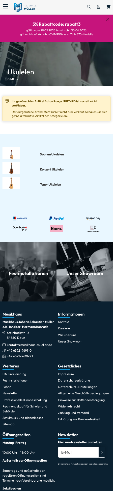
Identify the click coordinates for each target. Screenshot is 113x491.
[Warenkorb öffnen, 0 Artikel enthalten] (109, 7)
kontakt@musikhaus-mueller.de (29, 341)
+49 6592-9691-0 (19, 347)
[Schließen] (108, 19)
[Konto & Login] (98, 7)
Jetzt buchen (11, 485)
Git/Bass (12, 75)
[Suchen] (89, 7)
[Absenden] (101, 448)
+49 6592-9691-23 (20, 352)
